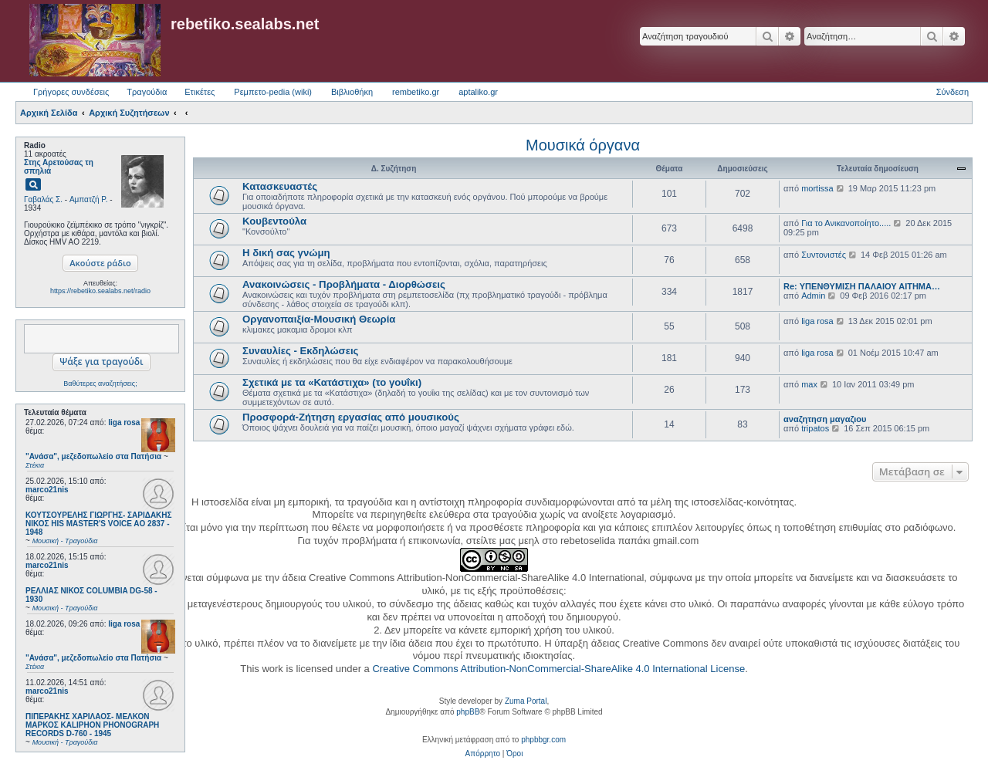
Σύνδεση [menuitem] (952, 91)
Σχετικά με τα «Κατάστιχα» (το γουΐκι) (331, 382)
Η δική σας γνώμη (286, 253)
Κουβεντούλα (274, 221)
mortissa (817, 188)
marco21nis (47, 489)
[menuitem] (482, 754)
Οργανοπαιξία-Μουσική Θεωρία (318, 319)
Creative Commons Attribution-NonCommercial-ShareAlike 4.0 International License (558, 668)
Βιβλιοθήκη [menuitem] (352, 91)
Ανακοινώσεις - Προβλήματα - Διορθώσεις (343, 284)
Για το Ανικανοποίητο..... (846, 223)
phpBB (467, 712)
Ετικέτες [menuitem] (199, 91)
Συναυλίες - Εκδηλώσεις (300, 351)
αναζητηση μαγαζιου (824, 419)
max (809, 384)
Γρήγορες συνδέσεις (71, 91)
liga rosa (124, 422)
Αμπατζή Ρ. (88, 199)
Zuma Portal (525, 701)
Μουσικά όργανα (583, 145)
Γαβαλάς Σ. (43, 199)
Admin (813, 295)
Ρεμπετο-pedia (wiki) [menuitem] (273, 91)
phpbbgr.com (543, 739)
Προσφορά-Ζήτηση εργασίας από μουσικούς (350, 417)
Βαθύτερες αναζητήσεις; (100, 383)
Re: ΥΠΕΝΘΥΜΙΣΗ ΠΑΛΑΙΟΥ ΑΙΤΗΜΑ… (861, 286)
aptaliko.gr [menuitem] (478, 91)
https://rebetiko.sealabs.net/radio (100, 291)
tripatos (815, 428)
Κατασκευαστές (279, 186)
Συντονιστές (823, 254)
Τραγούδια (147, 91)
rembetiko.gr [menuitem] (415, 91)
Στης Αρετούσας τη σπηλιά (58, 166)
